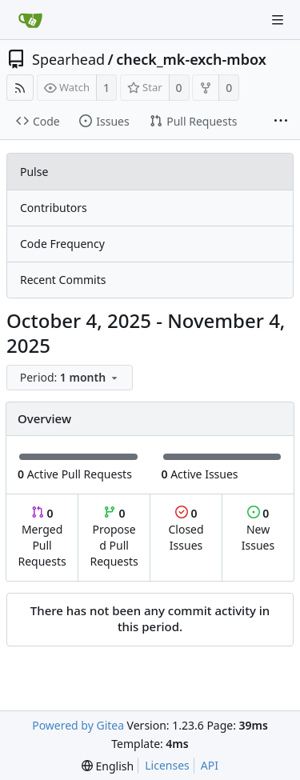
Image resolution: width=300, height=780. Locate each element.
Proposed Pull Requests (114, 537)
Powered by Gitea (78, 725)
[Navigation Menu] (277, 20)
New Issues (258, 529)
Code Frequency (62, 243)
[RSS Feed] (20, 87)
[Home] (30, 20)
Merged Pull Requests (42, 537)
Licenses (167, 765)
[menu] (71, 378)
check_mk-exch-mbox (191, 59)
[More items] (281, 121)
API (209, 765)
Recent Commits (63, 279)
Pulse (34, 171)
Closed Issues (185, 529)
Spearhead (68, 59)
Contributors (53, 207)
